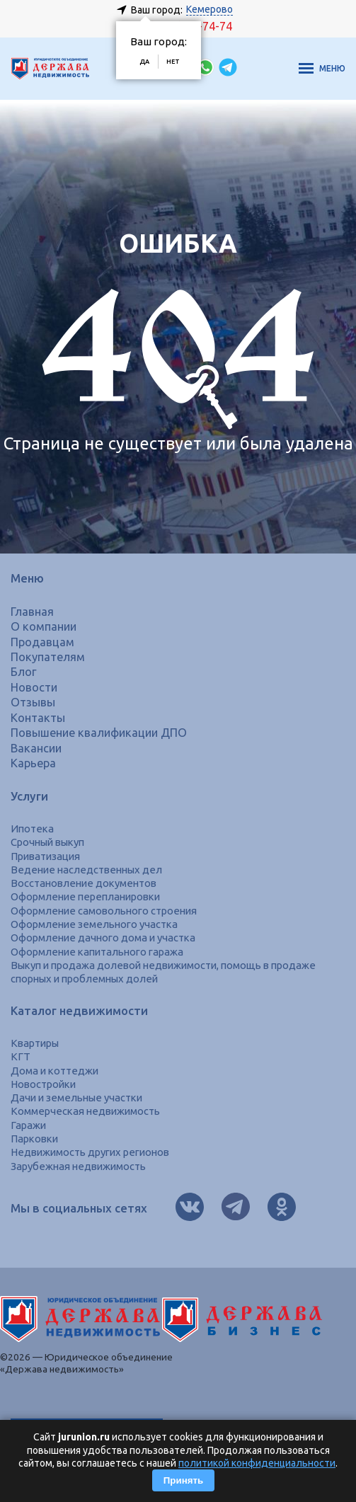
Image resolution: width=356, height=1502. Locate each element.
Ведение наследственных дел (86, 870)
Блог (24, 671)
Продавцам (42, 642)
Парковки (34, 1139)
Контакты (38, 717)
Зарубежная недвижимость (78, 1166)
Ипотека (32, 828)
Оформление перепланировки (85, 896)
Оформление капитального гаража (97, 952)
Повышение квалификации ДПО (99, 732)
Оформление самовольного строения (104, 911)
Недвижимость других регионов (90, 1152)
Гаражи (28, 1125)
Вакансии (36, 748)
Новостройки (43, 1084)
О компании (43, 626)
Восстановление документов (83, 883)
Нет (173, 61)
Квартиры (35, 1043)
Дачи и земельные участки (76, 1097)
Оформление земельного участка (94, 924)
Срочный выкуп (47, 842)
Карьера (33, 763)
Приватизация (45, 856)
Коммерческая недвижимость (85, 1111)
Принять (183, 1480)
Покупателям (48, 656)
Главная (32, 611)
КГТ (20, 1056)
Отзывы (33, 702)
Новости (34, 687)
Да (144, 61)
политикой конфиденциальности (256, 1463)
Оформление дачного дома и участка (103, 937)
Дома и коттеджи (54, 1071)
